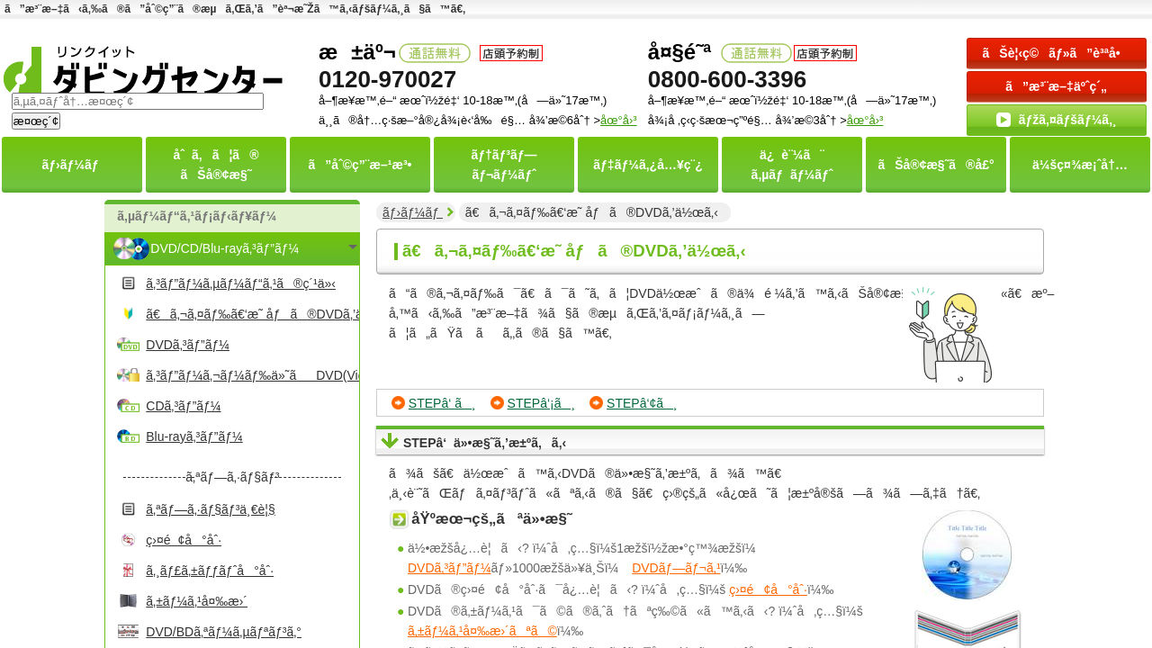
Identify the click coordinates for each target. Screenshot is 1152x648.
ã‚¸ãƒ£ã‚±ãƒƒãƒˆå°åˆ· (210, 570)
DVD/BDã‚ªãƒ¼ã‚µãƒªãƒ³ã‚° (224, 632)
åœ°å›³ (865, 120)
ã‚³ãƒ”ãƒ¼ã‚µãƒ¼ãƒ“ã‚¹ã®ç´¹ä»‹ (241, 283)
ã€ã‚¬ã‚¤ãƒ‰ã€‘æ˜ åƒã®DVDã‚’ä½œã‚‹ (250, 314)
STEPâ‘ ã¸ (442, 403)
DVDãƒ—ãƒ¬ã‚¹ (676, 568)
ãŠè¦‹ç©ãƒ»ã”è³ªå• (1056, 53)
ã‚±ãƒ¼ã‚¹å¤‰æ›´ (197, 601)
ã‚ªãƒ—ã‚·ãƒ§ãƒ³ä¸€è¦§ (210, 509)
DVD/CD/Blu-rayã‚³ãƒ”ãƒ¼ (224, 248)
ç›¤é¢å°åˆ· (183, 540)
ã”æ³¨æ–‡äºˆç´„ (1056, 86)
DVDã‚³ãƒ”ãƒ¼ (188, 345)
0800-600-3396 (727, 79)
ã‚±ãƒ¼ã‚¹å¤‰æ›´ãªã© (482, 631)
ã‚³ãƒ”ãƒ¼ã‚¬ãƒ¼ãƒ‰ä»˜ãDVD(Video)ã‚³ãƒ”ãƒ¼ (250, 375)
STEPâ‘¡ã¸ (542, 403)
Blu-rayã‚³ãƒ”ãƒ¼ (194, 436)
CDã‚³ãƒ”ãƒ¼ (183, 406)
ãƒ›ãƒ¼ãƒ (412, 212)
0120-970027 (387, 79)
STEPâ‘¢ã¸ (642, 403)
